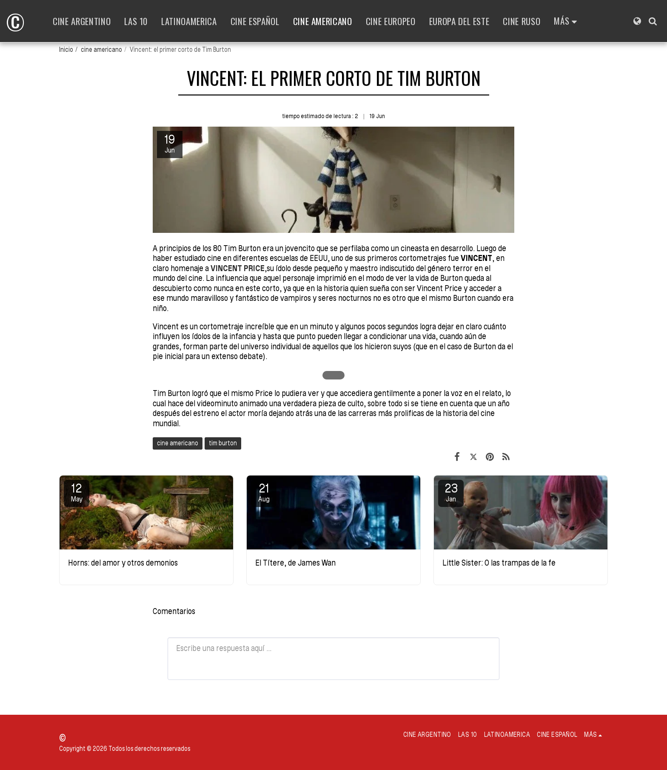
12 (76, 492)
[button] (652, 21)
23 (451, 492)
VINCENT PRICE (238, 268)
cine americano (101, 49)
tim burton (223, 443)
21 (263, 492)
